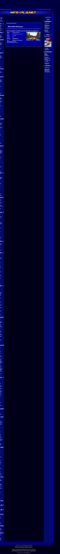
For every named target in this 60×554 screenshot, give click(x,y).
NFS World (47, 28)
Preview (46, 31)
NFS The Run (47, 25)
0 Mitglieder (46, 55)
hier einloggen (34, 31)
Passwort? (47, 63)
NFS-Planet (31, 546)
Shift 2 (46, 26)
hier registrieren (12, 31)
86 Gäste (46, 54)
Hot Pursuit (47, 27)
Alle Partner (47, 67)
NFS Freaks (47, 70)
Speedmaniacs (47, 71)
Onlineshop (47, 23)
